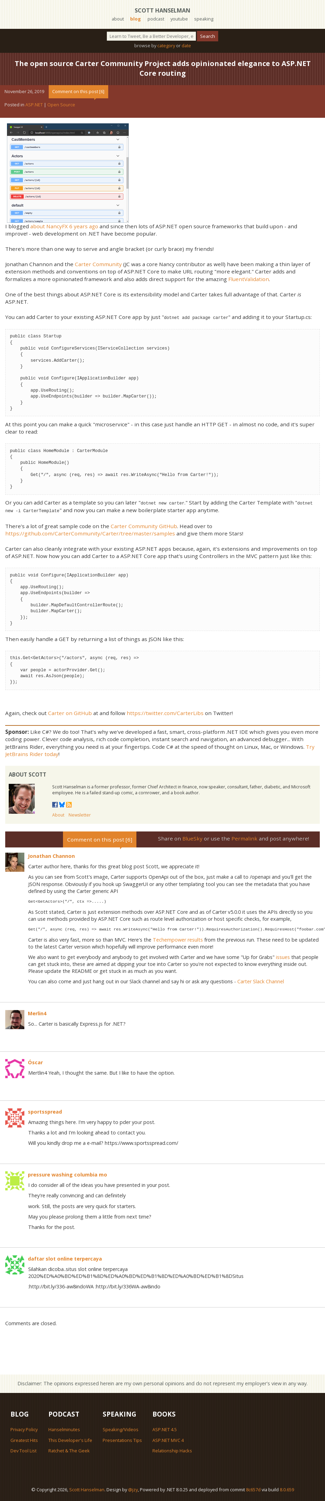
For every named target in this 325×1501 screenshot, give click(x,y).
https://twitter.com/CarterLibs (165, 711)
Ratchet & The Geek (69, 1449)
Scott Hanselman (162, 10)
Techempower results (178, 938)
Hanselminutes (64, 1428)
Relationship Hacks (172, 1449)
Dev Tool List (23, 1449)
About (58, 814)
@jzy (133, 1488)
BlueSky (192, 837)
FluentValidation (248, 279)
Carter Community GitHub (144, 525)
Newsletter (80, 814)
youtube (179, 19)
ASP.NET (34, 104)
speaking (203, 19)
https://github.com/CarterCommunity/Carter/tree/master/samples (90, 532)
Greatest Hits (24, 1439)
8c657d (253, 1488)
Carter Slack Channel (260, 980)
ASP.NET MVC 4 (168, 1439)
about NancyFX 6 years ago (64, 226)
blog (135, 19)
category (166, 45)
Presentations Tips (122, 1439)
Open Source (61, 104)
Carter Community (98, 264)
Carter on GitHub (70, 711)
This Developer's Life (70, 1439)
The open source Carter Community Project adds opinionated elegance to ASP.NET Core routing (163, 68)
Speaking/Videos (120, 1428)
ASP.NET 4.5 (164, 1428)
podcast (156, 19)
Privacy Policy (24, 1428)
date (186, 45)
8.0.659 (287, 1488)
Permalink (244, 837)
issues (283, 956)
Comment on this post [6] (78, 91)
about (118, 19)
